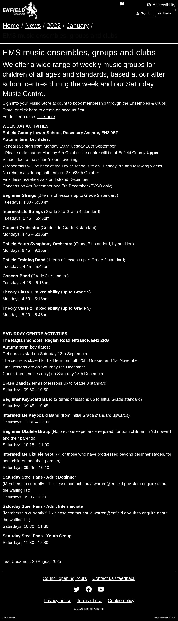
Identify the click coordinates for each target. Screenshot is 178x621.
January (78, 25)
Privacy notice (57, 600)
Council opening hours (65, 578)
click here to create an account (48, 110)
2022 (54, 25)
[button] (161, 4)
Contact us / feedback (113, 578)
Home (11, 25)
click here (46, 116)
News (33, 25)
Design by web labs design (164, 617)
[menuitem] (102, 4)
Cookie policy (121, 600)
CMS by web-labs (10, 617)
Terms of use (89, 600)
